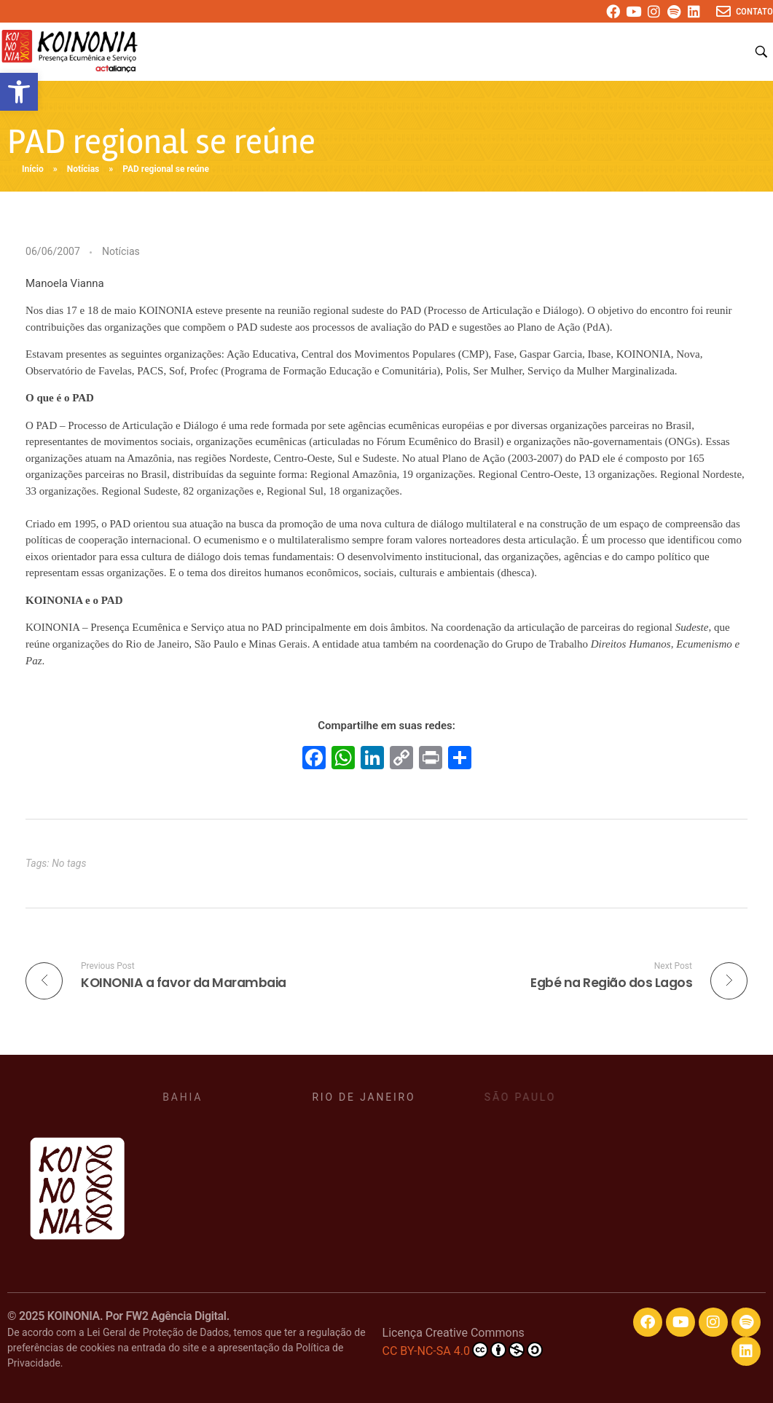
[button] (19, 92)
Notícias (83, 169)
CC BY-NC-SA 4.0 (462, 1350)
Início (33, 169)
